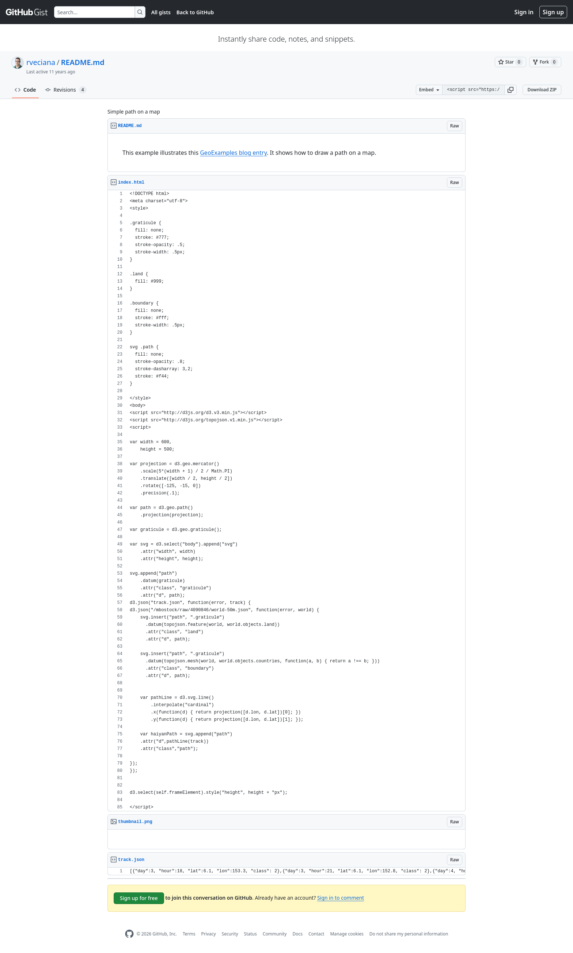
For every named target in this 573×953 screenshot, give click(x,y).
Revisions (66, 89)
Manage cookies (346, 934)
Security (230, 934)
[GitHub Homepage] (129, 933)
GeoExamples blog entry (233, 153)
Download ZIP (542, 90)
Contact (316, 934)
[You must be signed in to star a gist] (510, 62)
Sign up (553, 12)
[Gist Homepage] (27, 12)
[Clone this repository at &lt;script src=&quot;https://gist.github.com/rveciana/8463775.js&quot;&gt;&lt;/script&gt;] (473, 90)
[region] (286, 153)
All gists (161, 12)
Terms (189, 934)
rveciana (40, 62)
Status (250, 934)
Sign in (524, 12)
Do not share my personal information (408, 934)
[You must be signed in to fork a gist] (545, 62)
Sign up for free (139, 898)
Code (25, 89)
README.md (83, 62)
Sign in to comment (340, 897)
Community (275, 934)
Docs (297, 934)
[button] (510, 90)
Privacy (208, 934)
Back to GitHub (195, 12)
